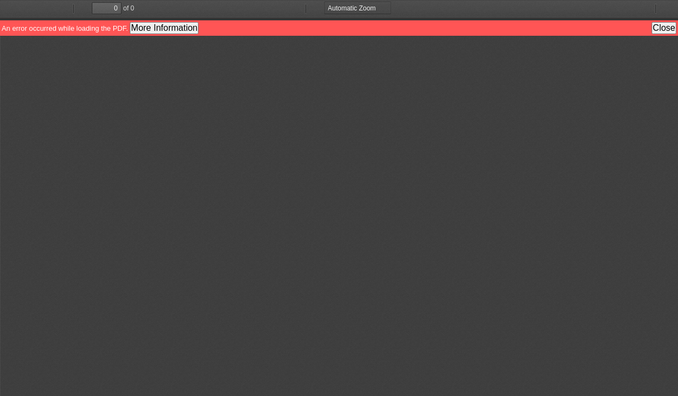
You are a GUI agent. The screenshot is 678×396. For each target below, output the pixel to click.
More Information (164, 27)
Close (664, 27)
